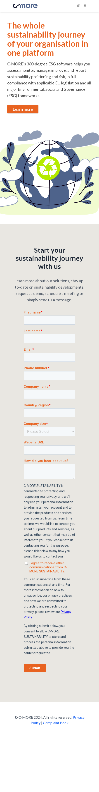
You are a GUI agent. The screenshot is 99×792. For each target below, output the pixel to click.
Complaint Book (55, 722)
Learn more (23, 109)
